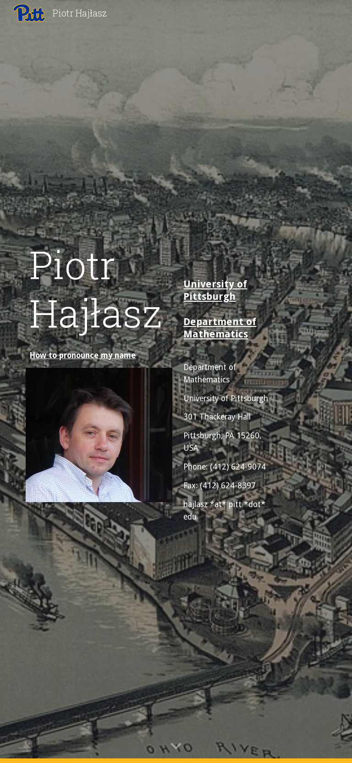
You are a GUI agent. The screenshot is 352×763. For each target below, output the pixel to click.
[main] (99, 288)
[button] (176, 746)
